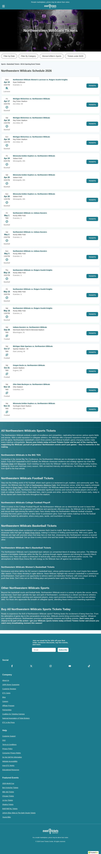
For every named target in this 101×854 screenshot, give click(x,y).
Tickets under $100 (75, 56)
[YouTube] (69, 666)
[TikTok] (89, 666)
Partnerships (7, 710)
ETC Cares (6, 693)
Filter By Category (28, 56)
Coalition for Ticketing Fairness (13, 714)
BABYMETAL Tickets (9, 809)
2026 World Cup (8, 783)
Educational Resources (10, 770)
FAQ (4, 740)
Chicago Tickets (8, 796)
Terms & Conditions (9, 744)
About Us (5, 680)
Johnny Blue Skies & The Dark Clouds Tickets (19, 813)
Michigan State (7, 464)
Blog (4, 697)
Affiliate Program (8, 706)
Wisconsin (22, 464)
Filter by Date (9, 56)
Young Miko (6, 817)
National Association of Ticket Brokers (16, 718)
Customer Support (9, 736)
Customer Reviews (9, 689)
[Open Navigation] (3, 6)
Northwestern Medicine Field (44, 485)
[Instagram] (50, 666)
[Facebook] (12, 666)
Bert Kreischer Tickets (10, 788)
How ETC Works (8, 765)
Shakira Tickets (7, 804)
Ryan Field (17, 487)
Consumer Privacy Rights (11, 753)
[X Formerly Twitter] (31, 666)
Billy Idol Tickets (8, 792)
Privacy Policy (7, 749)
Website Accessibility (9, 761)
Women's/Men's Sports (51, 56)
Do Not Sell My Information (12, 757)
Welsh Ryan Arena (32, 533)
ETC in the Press (8, 722)
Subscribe (63, 650)
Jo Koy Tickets (7, 800)
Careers (5, 701)
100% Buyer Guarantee (10, 685)
